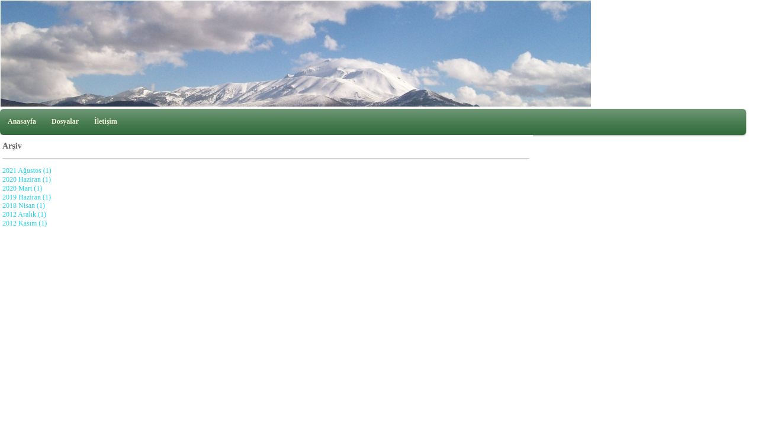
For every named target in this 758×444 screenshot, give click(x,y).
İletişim (105, 121)
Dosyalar (65, 121)
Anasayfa (22, 121)
